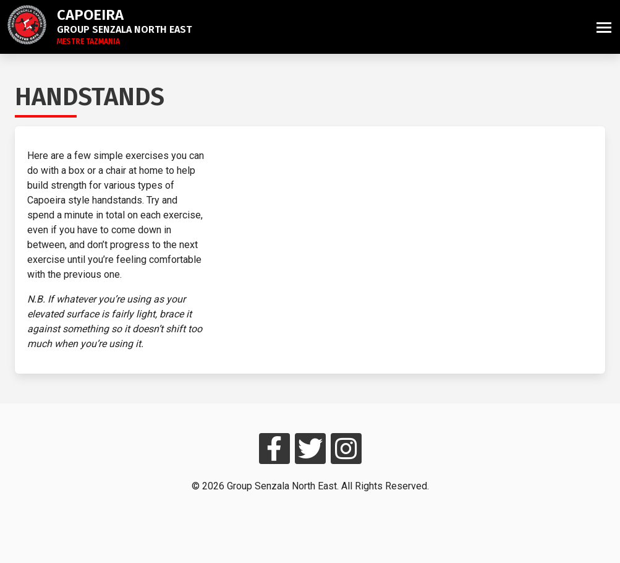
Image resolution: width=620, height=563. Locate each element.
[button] (604, 27)
